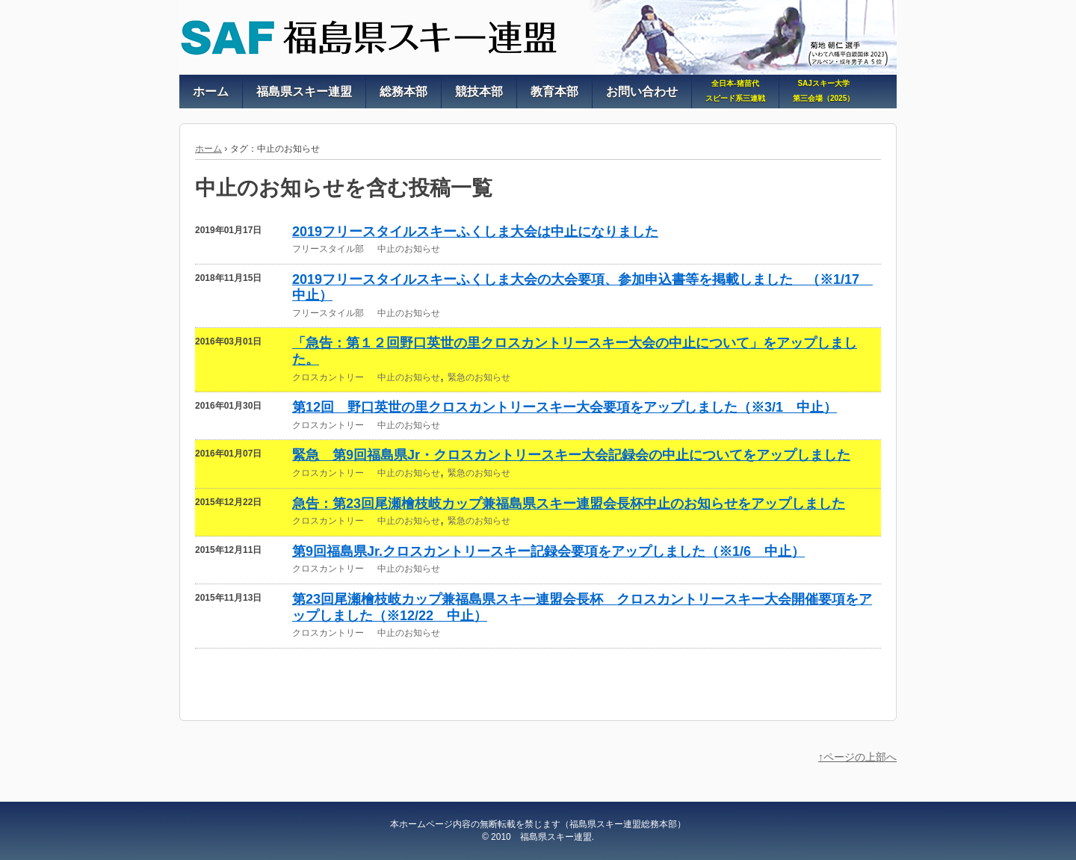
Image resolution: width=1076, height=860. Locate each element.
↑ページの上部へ (857, 757)
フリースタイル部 (328, 249)
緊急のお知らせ (479, 377)
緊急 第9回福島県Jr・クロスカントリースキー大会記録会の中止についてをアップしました (571, 455)
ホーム (208, 148)
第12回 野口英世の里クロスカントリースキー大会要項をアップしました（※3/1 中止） (564, 407)
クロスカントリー (328, 377)
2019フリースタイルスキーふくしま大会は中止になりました (475, 231)
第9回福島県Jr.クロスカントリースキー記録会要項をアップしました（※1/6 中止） (548, 551)
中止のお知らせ (408, 249)
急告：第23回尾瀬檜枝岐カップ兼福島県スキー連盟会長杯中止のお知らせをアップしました (568, 503)
